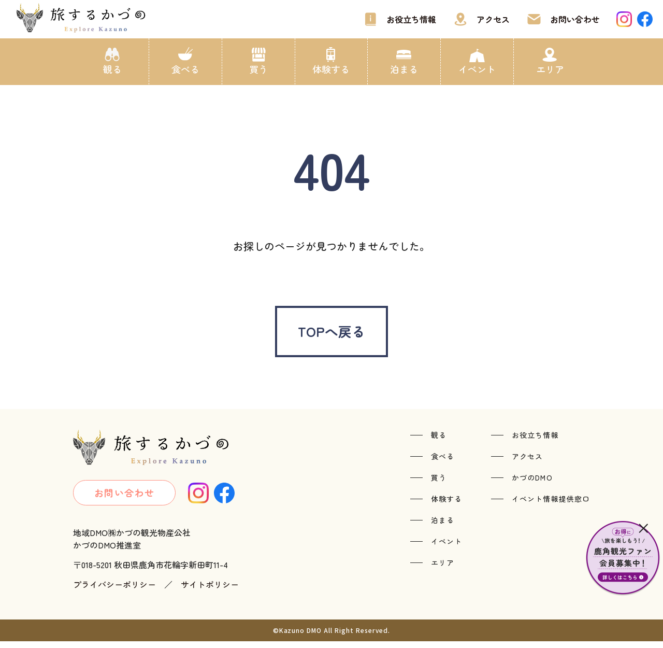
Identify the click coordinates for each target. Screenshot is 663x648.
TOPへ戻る (331, 334)
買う (258, 69)
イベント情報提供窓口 (551, 505)
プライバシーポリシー (114, 591)
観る (112, 69)
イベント (477, 69)
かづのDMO (532, 483)
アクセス (493, 19)
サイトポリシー (210, 591)
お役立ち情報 (411, 19)
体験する (331, 69)
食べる (185, 69)
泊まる (404, 69)
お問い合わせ (575, 19)
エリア (550, 69)
